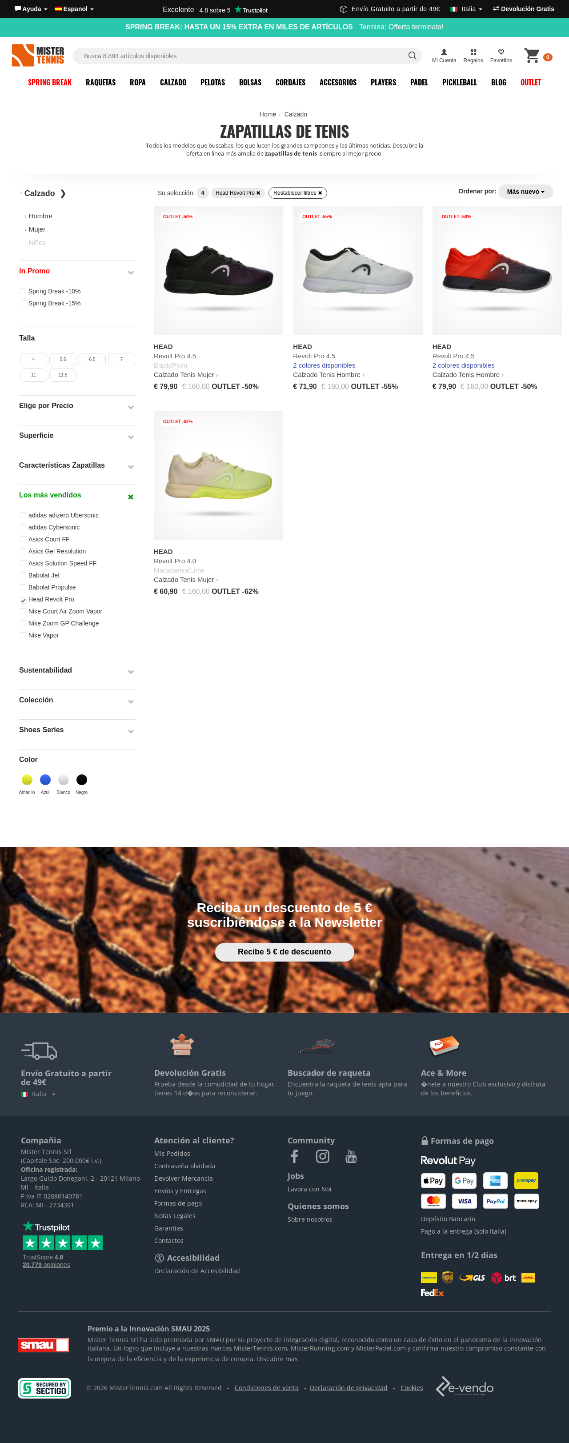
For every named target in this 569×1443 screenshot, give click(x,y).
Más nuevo (526, 191)
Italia (38, 1094)
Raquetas (101, 82)
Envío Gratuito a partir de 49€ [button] (411, 8)
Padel (419, 82)
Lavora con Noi (310, 1189)
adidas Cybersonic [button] (50, 527)
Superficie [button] (36, 435)
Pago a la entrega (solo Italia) (463, 1231)
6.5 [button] (92, 359)
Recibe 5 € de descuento (284, 951)
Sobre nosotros (310, 1219)
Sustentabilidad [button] (45, 670)
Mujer (37, 229)
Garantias (168, 1228)
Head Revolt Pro (238, 193)
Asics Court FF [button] (45, 539)
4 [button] (33, 359)
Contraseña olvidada (185, 1166)
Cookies (412, 1387)
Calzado (173, 82)
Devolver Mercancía (183, 1178)
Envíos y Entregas (180, 1190)
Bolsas (250, 82)
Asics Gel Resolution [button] (53, 551)
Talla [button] (27, 338)
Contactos (169, 1240)
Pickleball (459, 82)
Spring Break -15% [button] (50, 303)
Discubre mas (277, 1359)
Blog (498, 82)
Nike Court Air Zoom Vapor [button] (61, 611)
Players (383, 82)
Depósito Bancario (448, 1219)
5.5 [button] (63, 359)
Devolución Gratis (523, 8)
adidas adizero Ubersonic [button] (59, 515)
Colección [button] (36, 700)
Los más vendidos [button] (50, 495)
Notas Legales (175, 1215)
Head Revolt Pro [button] (47, 600)
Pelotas (212, 82)
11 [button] (33, 375)
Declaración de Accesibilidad (197, 1271)
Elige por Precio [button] (46, 405)
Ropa (138, 82)
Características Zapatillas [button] (62, 465)
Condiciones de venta (267, 1387)
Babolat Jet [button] (40, 575)
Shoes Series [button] (41, 730)
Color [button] (28, 759)
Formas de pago (178, 1203)
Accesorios (338, 82)
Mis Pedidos (172, 1153)
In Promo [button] (34, 271)
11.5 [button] (63, 375)
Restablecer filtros (297, 193)
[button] (31, 9)
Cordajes (290, 82)
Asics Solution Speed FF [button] (58, 563)
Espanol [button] (74, 8)
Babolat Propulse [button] (48, 587)
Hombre (40, 216)
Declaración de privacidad (349, 1387)
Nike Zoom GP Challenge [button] (59, 623)
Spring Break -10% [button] (50, 291)
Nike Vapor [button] (39, 635)
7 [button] (121, 359)
